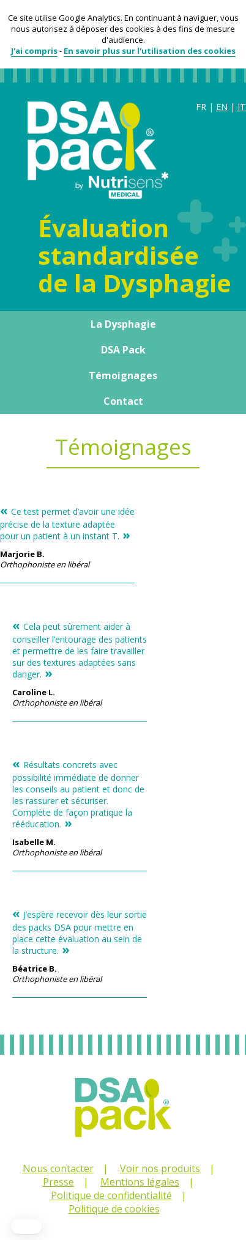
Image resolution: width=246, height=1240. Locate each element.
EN (222, 107)
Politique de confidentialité (111, 1195)
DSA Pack (123, 349)
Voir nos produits (160, 1168)
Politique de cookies (114, 1209)
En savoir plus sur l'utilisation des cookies (150, 50)
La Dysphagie (123, 324)
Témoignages (123, 375)
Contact (123, 401)
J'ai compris (34, 50)
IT (241, 107)
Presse (58, 1182)
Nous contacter (58, 1168)
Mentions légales (139, 1182)
